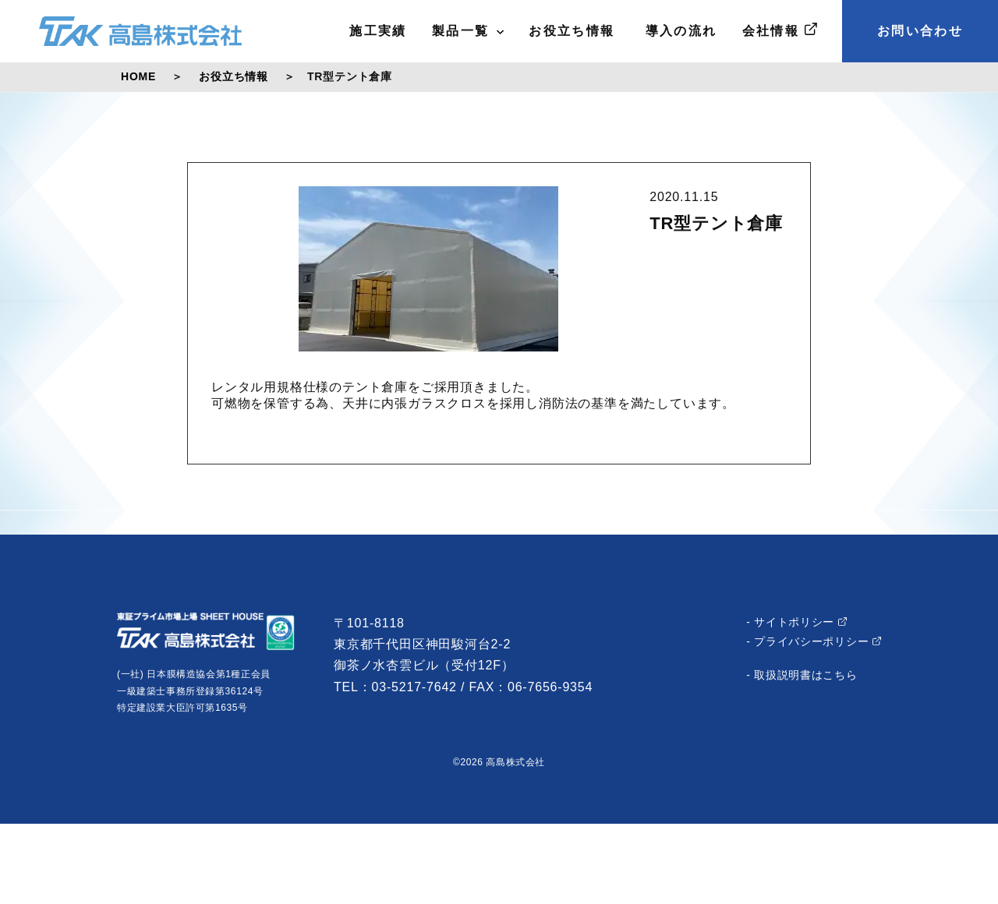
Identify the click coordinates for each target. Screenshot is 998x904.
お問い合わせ (920, 30)
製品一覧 (468, 30)
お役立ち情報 (571, 30)
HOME (138, 76)
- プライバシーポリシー (813, 641)
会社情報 (779, 30)
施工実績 (378, 30)
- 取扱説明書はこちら (801, 675)
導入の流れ (678, 30)
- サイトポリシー (796, 622)
